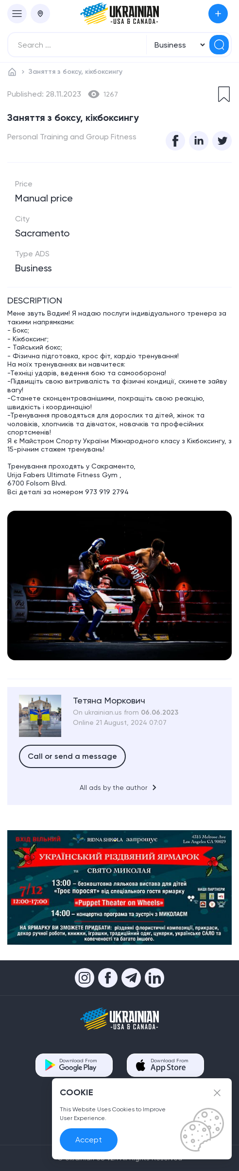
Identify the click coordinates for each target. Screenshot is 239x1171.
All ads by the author (120, 787)
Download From (78, 1065)
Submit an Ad (218, 13)
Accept (88, 1139)
